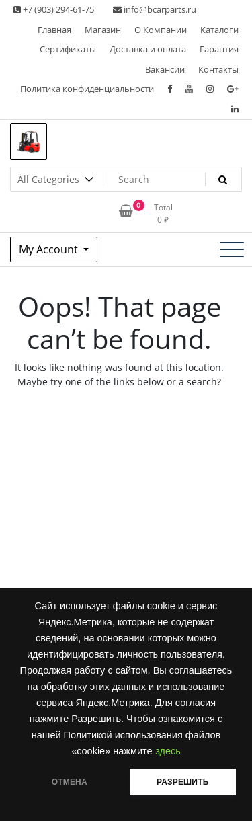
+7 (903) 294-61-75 (53, 9)
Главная (54, 30)
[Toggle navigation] (232, 249)
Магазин (103, 30)
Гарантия (219, 49)
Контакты (218, 69)
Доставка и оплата (148, 49)
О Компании (160, 30)
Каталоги (219, 30)
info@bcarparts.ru (154, 9)
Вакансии (165, 69)
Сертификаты (68, 49)
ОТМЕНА (69, 782)
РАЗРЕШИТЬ (182, 782)
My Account (50, 249)
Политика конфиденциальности (87, 89)
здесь (168, 751)
